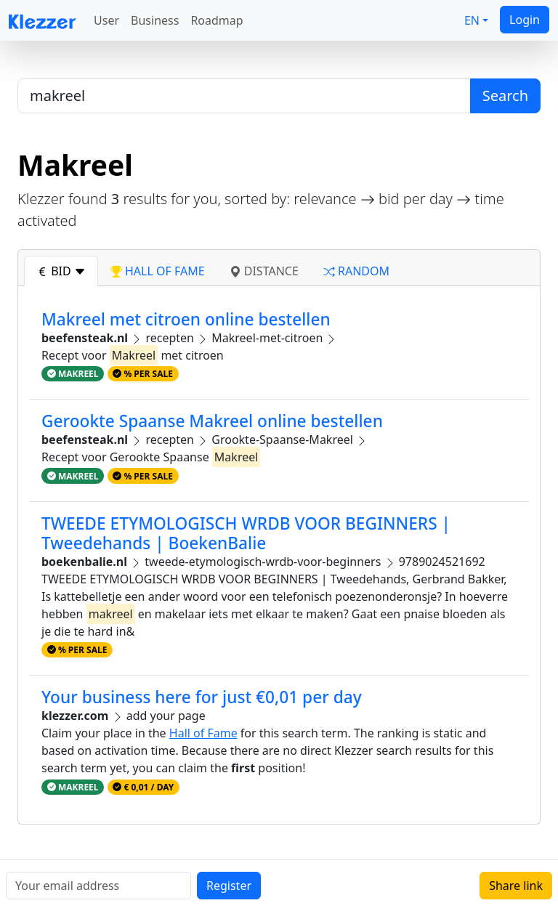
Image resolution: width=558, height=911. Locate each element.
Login (524, 20)
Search (505, 95)
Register (228, 886)
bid (61, 271)
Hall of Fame (203, 733)
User (106, 20)
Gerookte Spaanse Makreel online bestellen (212, 421)
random (356, 271)
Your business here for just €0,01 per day (201, 697)
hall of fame (157, 271)
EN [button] (472, 20)
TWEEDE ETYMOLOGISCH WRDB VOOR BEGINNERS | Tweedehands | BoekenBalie (245, 533)
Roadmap (216, 20)
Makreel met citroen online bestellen (186, 319)
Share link (516, 886)
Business (155, 20)
